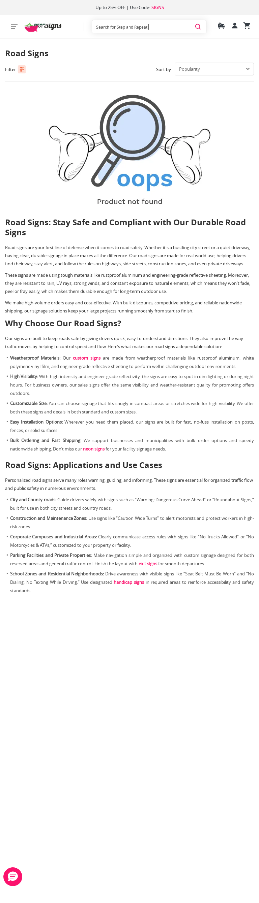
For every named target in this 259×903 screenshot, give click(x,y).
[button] (12, 876)
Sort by (163, 69)
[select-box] (214, 69)
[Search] (198, 26)
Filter (15, 69)
